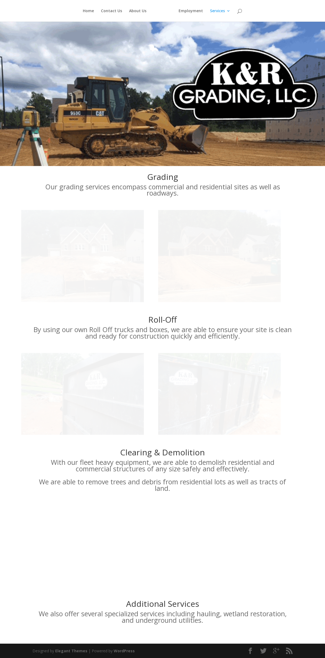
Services (220, 11)
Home (85, 11)
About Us (134, 11)
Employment (194, 11)
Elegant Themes (71, 650)
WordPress (124, 650)
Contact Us (108, 11)
